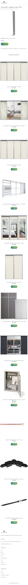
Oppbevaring (8, 38)
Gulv (1, 560)
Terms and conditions (5, 575)
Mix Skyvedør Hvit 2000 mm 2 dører (14, 282)
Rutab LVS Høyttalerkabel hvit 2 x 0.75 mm (14, 439)
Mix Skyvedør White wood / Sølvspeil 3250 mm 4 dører (14, 125)
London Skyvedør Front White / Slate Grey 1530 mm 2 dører (14, 321)
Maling (2, 562)
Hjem (2, 8)
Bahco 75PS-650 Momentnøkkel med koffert (14, 518)
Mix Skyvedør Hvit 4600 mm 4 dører (14, 86)
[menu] (26, 2)
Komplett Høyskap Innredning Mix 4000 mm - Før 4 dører (14, 204)
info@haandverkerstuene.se (6, 543)
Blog (2, 571)
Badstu (2, 552)
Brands (2, 554)
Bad (1, 550)
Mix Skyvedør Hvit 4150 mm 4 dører (14, 165)
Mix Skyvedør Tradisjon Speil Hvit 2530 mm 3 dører (14, 243)
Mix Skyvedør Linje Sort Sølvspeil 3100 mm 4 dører (14, 360)
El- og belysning (4, 558)
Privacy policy (3, 577)
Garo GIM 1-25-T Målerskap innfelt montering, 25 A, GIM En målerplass (14, 400)
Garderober (13, 38)
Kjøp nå (4, 43)
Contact (2, 573)
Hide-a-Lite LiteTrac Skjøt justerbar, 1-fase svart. (14, 479)
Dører (2, 556)
